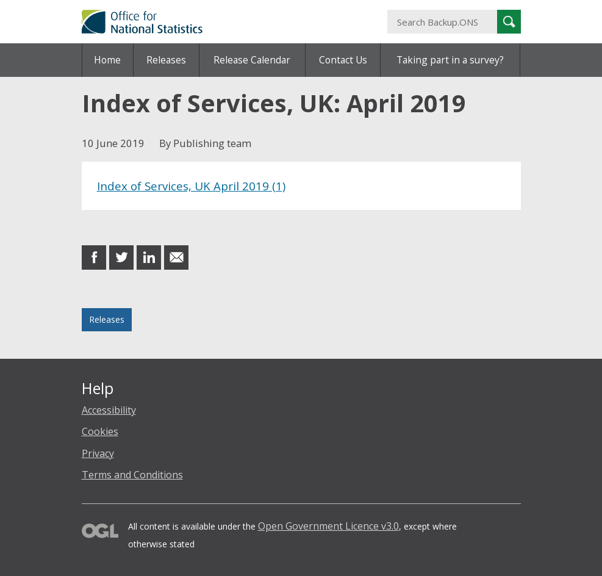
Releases (166, 60)
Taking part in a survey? (450, 60)
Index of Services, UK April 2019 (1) (191, 185)
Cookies (100, 431)
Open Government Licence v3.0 (328, 526)
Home (107, 60)
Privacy (98, 453)
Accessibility (109, 410)
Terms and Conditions (132, 474)
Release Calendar (251, 60)
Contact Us (343, 60)
